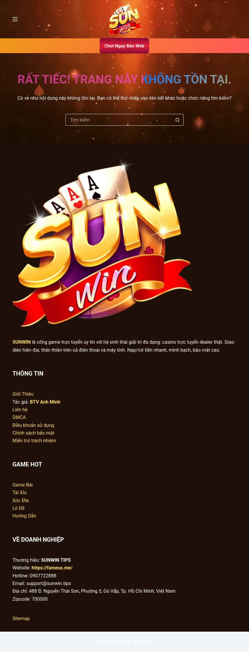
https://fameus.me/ (52, 568)
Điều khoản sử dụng (33, 425)
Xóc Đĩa (20, 500)
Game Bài (22, 485)
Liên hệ (19, 409)
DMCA (19, 417)
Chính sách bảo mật (33, 433)
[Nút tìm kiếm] (178, 120)
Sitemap (21, 618)
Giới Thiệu (22, 394)
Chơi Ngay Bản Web (124, 45)
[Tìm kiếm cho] (118, 120)
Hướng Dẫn (24, 516)
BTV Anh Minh (45, 402)
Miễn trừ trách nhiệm (34, 440)
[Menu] (15, 19)
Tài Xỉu (19, 492)
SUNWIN (21, 342)
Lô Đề (18, 508)
